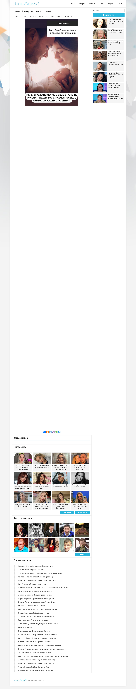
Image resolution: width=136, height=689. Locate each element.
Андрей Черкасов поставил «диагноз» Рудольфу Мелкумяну (40, 645)
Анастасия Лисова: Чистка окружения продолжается (37, 638)
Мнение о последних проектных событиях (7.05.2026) (37, 663)
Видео (110, 4)
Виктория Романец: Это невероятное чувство (34, 642)
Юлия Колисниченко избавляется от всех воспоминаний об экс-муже (43, 588)
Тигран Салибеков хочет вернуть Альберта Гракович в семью (40, 573)
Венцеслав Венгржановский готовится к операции (36, 671)
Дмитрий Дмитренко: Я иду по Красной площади (35, 595)
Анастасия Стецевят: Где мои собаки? (31, 606)
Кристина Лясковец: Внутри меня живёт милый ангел (37, 602)
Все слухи (67, 512)
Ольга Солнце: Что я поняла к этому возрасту (34, 653)
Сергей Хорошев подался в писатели (31, 570)
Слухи (102, 4)
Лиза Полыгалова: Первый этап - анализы (33, 620)
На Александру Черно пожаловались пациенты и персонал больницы (43, 656)
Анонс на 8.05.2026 (25, 627)
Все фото (82, 554)
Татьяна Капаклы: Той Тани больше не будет (34, 667)
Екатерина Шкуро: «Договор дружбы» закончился (36, 566)
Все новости (82, 512)
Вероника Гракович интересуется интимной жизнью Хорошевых (41, 649)
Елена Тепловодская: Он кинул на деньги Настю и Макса (38, 624)
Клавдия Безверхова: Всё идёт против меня (34, 613)
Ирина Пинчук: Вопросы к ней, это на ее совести (35, 591)
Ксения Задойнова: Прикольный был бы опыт (34, 631)
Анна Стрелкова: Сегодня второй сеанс (32, 584)
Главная (72, 4)
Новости (92, 4)
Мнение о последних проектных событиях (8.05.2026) (37, 580)
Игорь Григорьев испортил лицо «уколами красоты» (36, 599)
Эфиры (82, 4)
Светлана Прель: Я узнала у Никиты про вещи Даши (36, 617)
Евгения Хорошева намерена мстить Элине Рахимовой (37, 635)
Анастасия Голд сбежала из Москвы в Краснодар (35, 577)
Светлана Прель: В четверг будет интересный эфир (36, 660)
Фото (120, 4)
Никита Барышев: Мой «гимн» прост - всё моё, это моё (37, 609)
